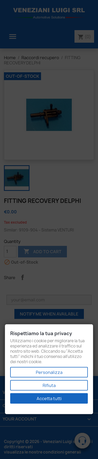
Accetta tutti (49, 398)
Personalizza (49, 372)
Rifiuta (49, 385)
